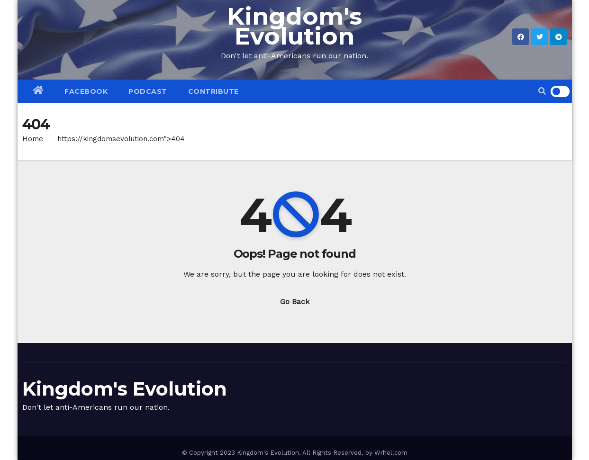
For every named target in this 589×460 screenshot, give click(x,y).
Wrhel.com (391, 452)
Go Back (294, 301)
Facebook (86, 91)
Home (32, 139)
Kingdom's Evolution (294, 26)
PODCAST (147, 91)
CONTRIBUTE (213, 91)
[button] (542, 91)
